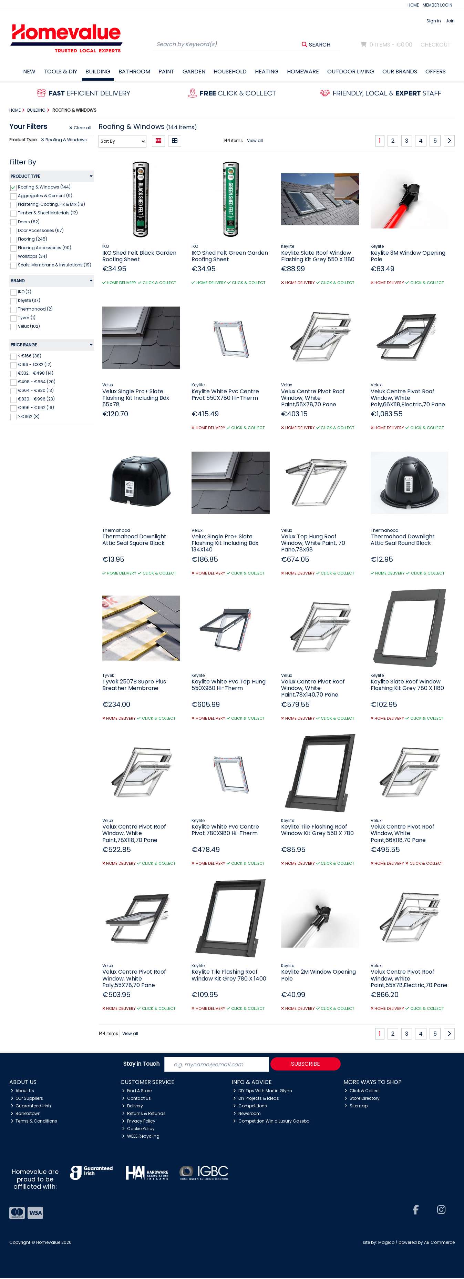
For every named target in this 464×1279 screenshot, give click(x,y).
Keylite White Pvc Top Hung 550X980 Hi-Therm (229, 685)
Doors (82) (29, 221)
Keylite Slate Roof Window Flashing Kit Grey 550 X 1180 (317, 256)
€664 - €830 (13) (36, 390)
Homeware (303, 71)
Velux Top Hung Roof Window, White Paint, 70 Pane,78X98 (313, 543)
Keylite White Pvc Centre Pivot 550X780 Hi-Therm (225, 394)
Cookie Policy (138, 1129)
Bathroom (134, 71)
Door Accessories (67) (41, 230)
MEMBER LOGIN (437, 5)
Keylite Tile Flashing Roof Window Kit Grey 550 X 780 (317, 830)
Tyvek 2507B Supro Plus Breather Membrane (134, 685)
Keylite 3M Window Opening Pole (408, 256)
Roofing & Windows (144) (44, 187)
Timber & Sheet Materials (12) (48, 213)
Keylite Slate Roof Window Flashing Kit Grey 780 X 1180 (407, 685)
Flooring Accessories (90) (44, 248)
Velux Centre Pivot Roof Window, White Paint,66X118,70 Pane (402, 833)
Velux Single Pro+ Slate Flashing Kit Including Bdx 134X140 (225, 543)
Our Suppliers (27, 1099)
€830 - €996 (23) (36, 399)
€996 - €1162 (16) (36, 407)
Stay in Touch (141, 1064)
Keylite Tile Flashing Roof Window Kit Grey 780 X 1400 (229, 975)
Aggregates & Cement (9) (45, 196)
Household (230, 71)
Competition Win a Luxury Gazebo (271, 1122)
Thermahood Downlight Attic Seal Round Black (403, 539)
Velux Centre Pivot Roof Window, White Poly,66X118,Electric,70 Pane (408, 397)
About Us (22, 1092)
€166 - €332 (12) (35, 364)
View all (255, 140)
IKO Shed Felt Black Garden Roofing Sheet (139, 256)
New (29, 71)
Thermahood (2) (35, 309)
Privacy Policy (138, 1122)
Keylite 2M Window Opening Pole (318, 975)
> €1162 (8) (29, 416)
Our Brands (399, 71)
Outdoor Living (350, 71)
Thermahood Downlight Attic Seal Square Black (134, 539)
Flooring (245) (32, 239)
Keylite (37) (29, 300)
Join (450, 21)
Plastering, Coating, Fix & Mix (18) (51, 204)
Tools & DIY (60, 71)
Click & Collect (362, 1092)
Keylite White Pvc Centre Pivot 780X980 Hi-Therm (225, 830)
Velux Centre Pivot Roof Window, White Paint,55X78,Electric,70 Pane (409, 978)
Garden (194, 71)
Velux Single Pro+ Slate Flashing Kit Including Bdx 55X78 (135, 397)
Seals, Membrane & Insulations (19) (54, 265)
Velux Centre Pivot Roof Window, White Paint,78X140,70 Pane (313, 688)
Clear (80, 127)
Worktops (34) (32, 256)
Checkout (436, 45)
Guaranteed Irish (31, 1106)
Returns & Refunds (144, 1114)
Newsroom (247, 1114)
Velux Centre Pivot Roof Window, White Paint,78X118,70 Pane (134, 833)
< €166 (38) (29, 356)
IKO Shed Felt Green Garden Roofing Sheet (230, 256)
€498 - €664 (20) (36, 382)
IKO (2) (24, 292)
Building (97, 71)
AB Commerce (439, 1243)
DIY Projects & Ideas (256, 1099)
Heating (267, 71)
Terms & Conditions (34, 1122)
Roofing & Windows (64, 140)
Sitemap (356, 1106)
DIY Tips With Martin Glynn (262, 1092)
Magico (386, 1243)
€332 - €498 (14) (35, 373)
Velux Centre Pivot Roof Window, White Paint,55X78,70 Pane (313, 397)
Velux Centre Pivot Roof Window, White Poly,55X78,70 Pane (134, 978)
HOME (413, 5)
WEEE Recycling (140, 1137)
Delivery (132, 1106)
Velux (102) (29, 326)
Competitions (250, 1106)
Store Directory (362, 1099)
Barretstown (26, 1114)
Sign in (433, 21)
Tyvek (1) (26, 318)
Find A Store (137, 1092)
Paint (166, 71)
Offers (435, 71)
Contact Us (136, 1099)
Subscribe (305, 1064)
